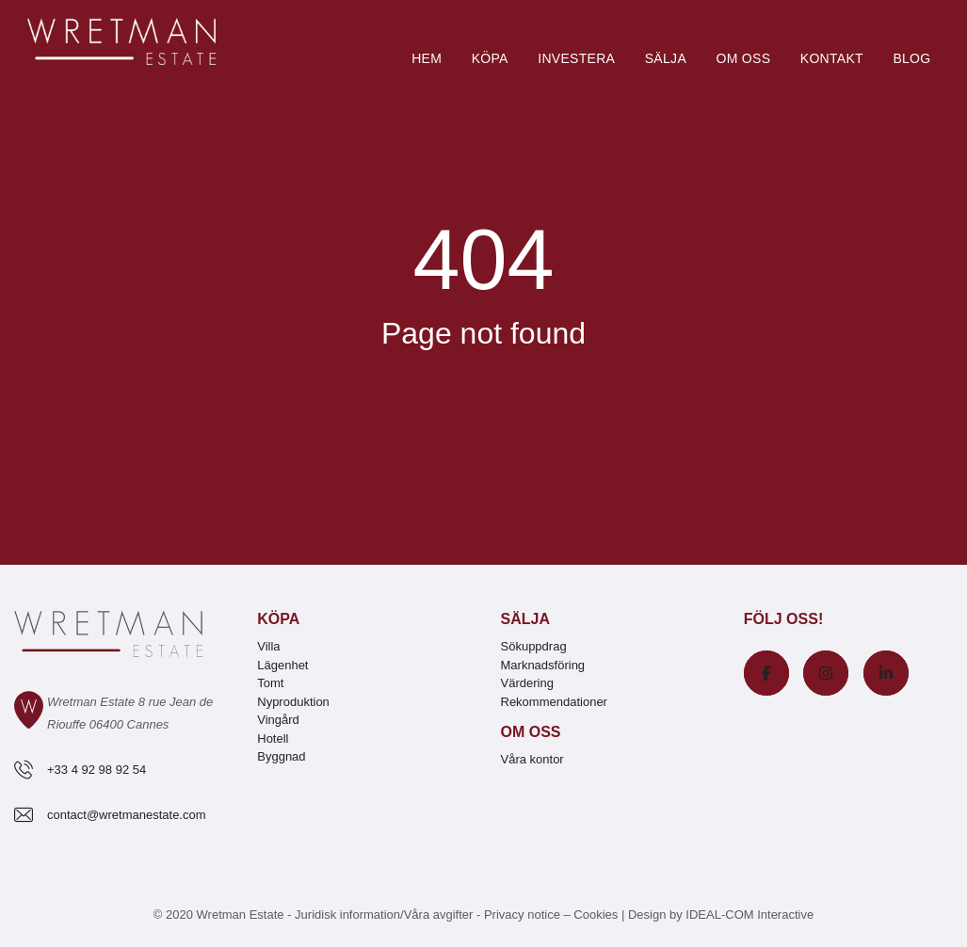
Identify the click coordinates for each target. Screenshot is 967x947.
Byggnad (281, 756)
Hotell (272, 738)
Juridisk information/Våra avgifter (385, 914)
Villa (268, 646)
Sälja (665, 58)
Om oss (743, 58)
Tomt (270, 683)
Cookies (595, 914)
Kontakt (831, 58)
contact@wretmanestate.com (126, 815)
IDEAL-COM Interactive (749, 914)
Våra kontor (532, 759)
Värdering (527, 683)
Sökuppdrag (534, 646)
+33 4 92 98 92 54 (96, 769)
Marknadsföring (543, 665)
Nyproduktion (293, 702)
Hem (426, 58)
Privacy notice (522, 914)
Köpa (490, 58)
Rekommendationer (554, 702)
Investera (576, 58)
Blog (911, 58)
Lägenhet (282, 665)
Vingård (278, 720)
